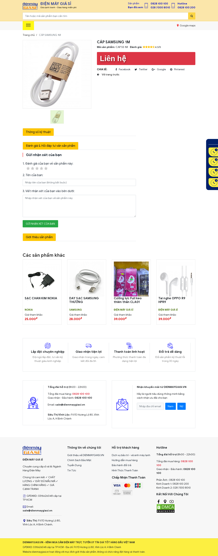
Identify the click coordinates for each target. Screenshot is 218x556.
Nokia (29, 309)
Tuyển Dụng (74, 465)
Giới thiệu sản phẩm (39, 237)
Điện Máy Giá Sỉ (123, 309)
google (159, 69)
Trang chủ (29, 35)
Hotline (182, 3)
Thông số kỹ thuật (38, 132)
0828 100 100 (159, 3)
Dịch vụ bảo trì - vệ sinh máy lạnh (131, 455)
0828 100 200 (186, 7)
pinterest (177, 69)
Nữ (181, 406)
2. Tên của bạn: (33, 175)
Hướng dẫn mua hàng (125, 460)
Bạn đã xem (135, 7)
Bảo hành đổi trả (121, 465)
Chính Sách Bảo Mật (79, 460)
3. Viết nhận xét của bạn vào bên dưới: (48, 191)
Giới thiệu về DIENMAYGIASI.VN (85, 455)
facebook (122, 69)
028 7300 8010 (160, 7)
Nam (170, 406)
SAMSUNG (75, 309)
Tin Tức (71, 470)
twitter (141, 69)
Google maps (186, 25)
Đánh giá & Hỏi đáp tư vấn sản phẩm (50, 146)
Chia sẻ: (102, 69)
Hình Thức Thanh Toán (125, 470)
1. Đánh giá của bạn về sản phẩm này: (48, 166)
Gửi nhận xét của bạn (40, 223)
